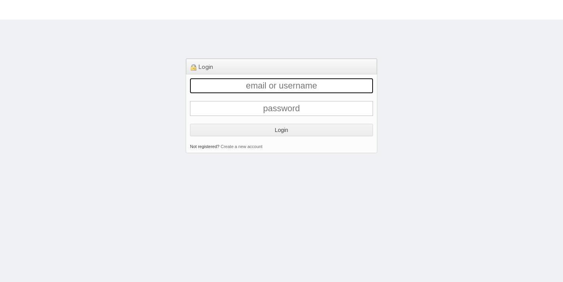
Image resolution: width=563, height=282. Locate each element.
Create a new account (241, 146)
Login (281, 130)
